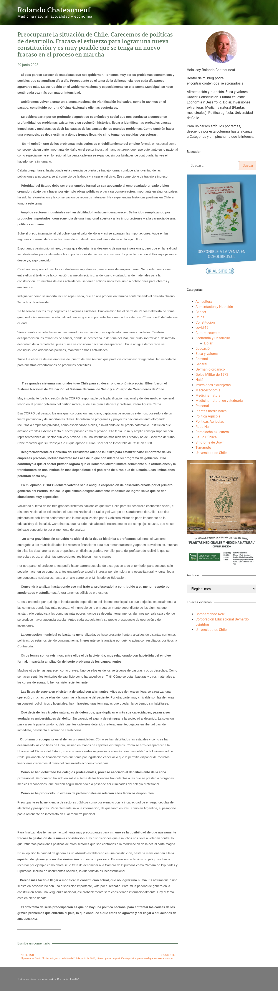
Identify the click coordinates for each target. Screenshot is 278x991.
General (201, 364)
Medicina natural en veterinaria (219, 401)
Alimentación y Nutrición (214, 307)
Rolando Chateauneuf (54, 10)
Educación (203, 348)
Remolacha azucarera (212, 432)
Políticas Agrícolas (209, 421)
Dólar (208, 343)
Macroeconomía (207, 390)
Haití (199, 380)
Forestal (201, 359)
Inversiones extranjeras (213, 385)
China (199, 317)
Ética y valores (206, 354)
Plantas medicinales (211, 411)
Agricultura (203, 301)
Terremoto (203, 448)
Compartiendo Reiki (210, 614)
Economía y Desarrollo (212, 338)
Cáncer (200, 312)
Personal (202, 406)
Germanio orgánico (210, 369)
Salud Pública (206, 437)
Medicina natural (208, 395)
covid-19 (201, 328)
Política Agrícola (207, 416)
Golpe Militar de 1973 (211, 374)
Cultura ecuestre (207, 333)
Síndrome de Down (210, 442)
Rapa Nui (202, 427)
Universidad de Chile (211, 453)
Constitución (205, 322)
